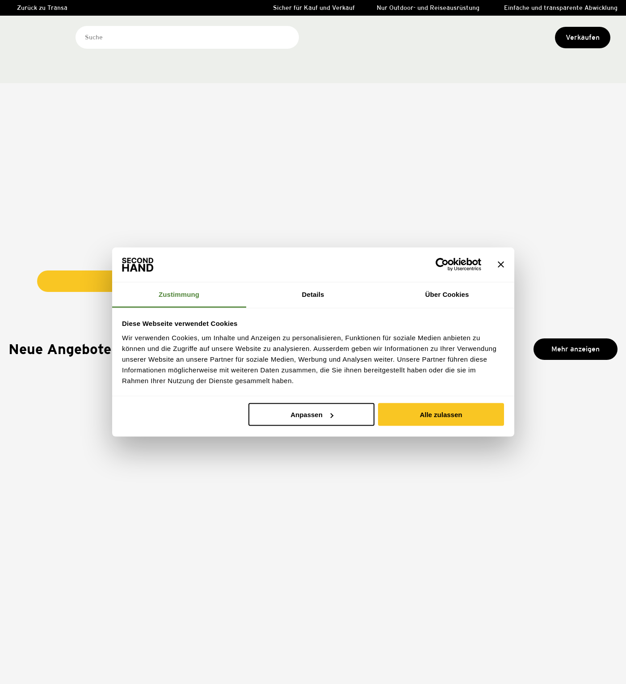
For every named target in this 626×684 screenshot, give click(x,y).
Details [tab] (313, 294)
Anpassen (311, 414)
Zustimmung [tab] (179, 294)
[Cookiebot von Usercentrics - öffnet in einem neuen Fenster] (442, 264)
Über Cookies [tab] (447, 294)
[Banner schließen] (501, 265)
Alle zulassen (441, 414)
